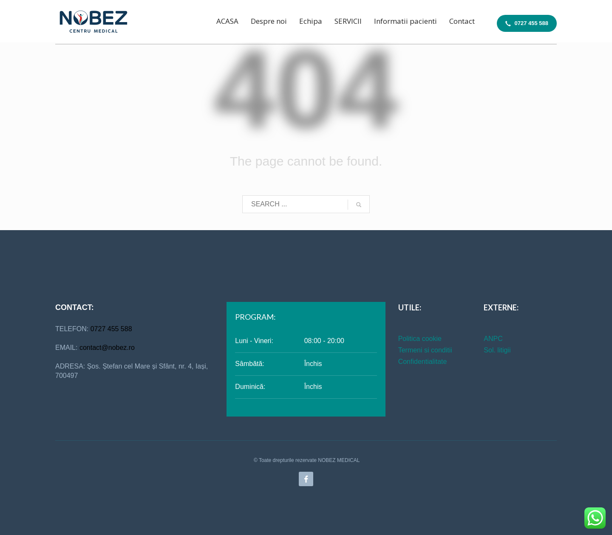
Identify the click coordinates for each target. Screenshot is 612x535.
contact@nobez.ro (107, 347)
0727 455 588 (111, 328)
